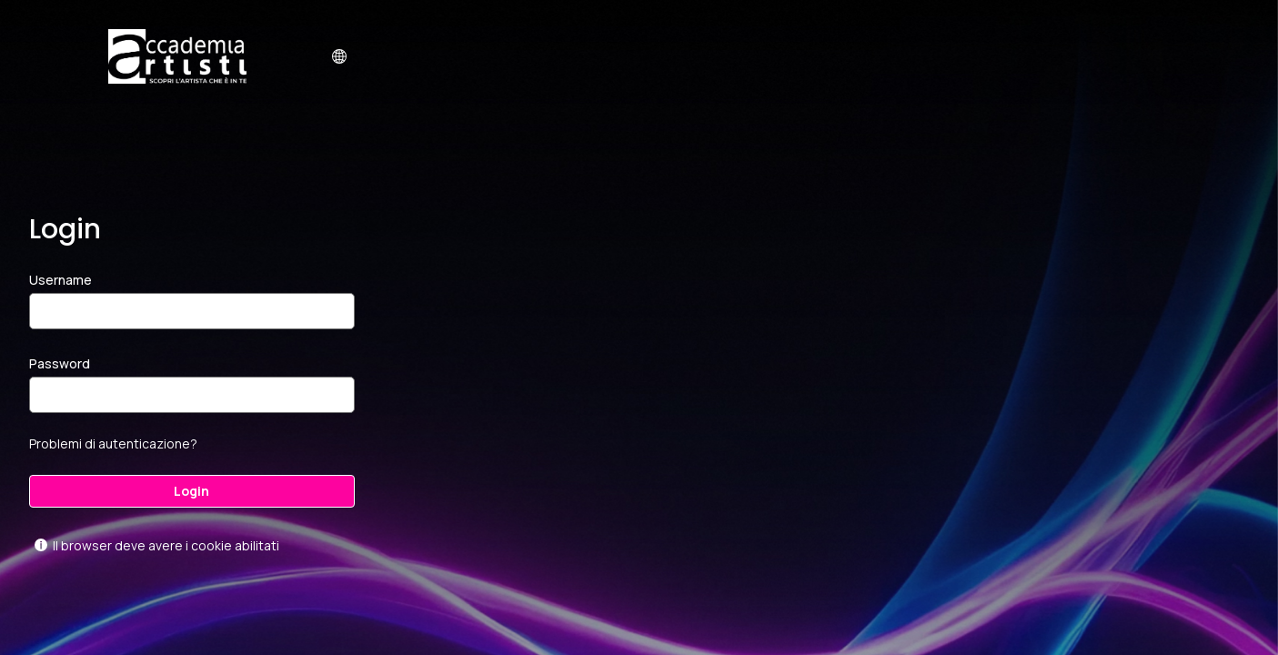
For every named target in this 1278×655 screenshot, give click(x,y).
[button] (339, 56)
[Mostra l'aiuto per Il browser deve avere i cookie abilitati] (41, 545)
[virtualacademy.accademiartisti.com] (177, 56)
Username (60, 279)
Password (59, 363)
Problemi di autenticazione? (113, 443)
